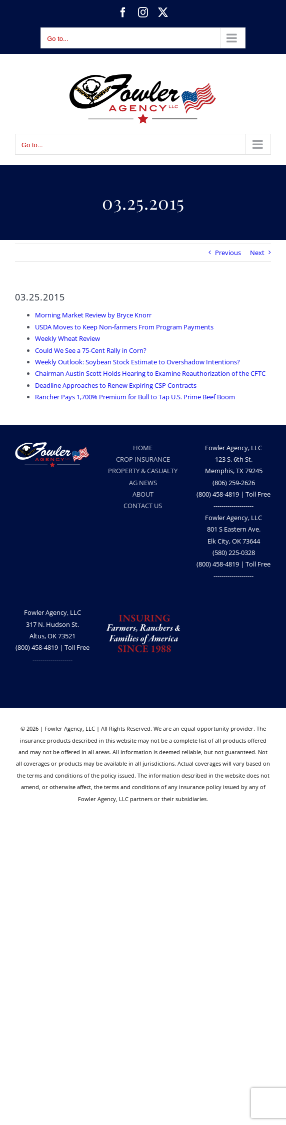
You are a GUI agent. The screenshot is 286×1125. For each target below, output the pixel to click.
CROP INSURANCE (143, 459)
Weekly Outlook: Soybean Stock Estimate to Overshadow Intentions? (137, 361)
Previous (228, 252)
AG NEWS (143, 482)
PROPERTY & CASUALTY (143, 470)
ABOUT (143, 494)
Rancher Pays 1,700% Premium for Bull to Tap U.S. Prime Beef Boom (135, 396)
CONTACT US (143, 505)
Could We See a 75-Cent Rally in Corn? (90, 350)
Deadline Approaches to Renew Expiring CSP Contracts (115, 385)
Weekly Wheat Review (67, 338)
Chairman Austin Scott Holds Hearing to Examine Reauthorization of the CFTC (150, 373)
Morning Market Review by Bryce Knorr (93, 314)
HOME (142, 447)
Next (257, 252)
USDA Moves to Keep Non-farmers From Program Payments (124, 326)
